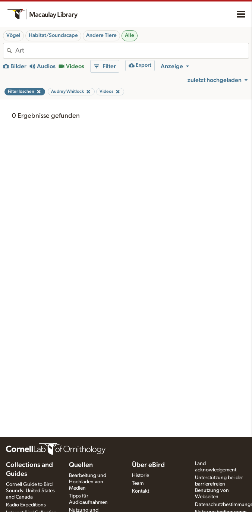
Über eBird (148, 465)
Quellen (81, 465)
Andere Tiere (101, 35)
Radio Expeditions (26, 505)
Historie (140, 475)
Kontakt (140, 491)
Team (138, 483)
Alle (129, 35)
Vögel (13, 35)
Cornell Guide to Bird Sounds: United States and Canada (30, 491)
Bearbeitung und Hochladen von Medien (87, 482)
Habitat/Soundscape (53, 35)
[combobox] (132, 50)
